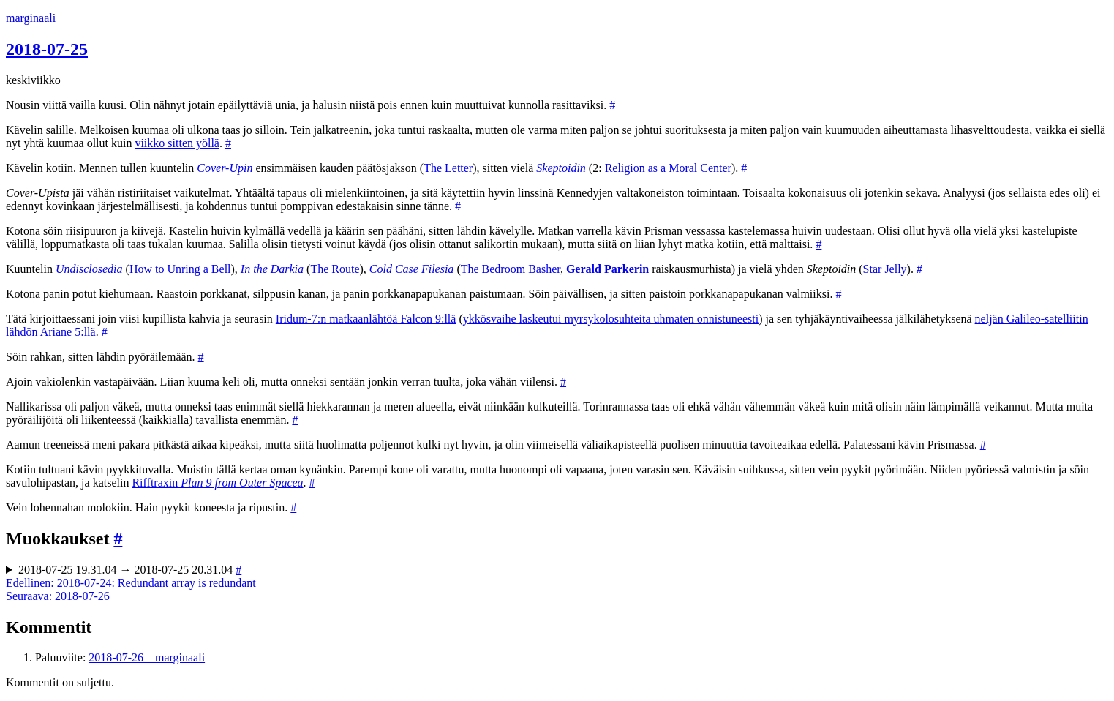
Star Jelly (885, 269)
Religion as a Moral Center (668, 168)
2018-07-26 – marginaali (147, 657)
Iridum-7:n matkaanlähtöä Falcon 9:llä (366, 318)
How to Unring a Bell (180, 269)
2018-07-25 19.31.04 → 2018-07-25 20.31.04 (129, 569)
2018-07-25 (47, 49)
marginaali (31, 18)
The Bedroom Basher (510, 269)
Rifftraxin (217, 482)
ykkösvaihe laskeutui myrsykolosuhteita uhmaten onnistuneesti (611, 318)
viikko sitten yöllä (177, 143)
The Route (334, 269)
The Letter (448, 168)
